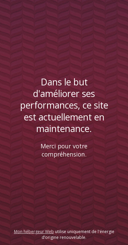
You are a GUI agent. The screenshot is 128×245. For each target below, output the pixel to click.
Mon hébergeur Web (34, 231)
